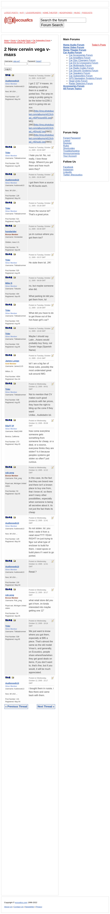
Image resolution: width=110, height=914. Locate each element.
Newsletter (29, 907)
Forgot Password (71, 138)
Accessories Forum (74, 86)
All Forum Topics (72, 88)
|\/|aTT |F (9, 426)
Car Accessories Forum (81, 55)
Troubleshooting (71, 151)
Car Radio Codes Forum (81, 68)
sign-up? (16, 61)
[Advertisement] (29, 804)
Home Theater (50, 13)
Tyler (7, 152)
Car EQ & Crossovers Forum (83, 63)
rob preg (9, 472)
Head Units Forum (78, 81)
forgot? (38, 61)
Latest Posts (11, 13)
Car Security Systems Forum (83, 70)
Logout (66, 140)
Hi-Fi (22, 13)
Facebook (68, 167)
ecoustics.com (21, 902)
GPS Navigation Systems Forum (85, 78)
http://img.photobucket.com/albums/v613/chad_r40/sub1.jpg (41, 138)
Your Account (70, 156)
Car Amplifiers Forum (79, 58)
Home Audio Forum (73, 45)
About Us (8, 907)
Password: (39, 62)
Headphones (65, 13)
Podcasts (87, 13)
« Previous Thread (16, 706)
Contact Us (18, 907)
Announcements (71, 153)
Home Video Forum (73, 47)
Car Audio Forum (72, 52)
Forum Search (52, 25)
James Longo (12, 361)
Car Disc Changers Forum (82, 60)
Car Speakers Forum (79, 73)
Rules (66, 146)
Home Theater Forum (74, 50)
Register (67, 143)
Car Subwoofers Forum (81, 76)
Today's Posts (99, 45)
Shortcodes (69, 148)
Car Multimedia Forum (80, 65)
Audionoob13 (12, 81)
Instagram (68, 169)
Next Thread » (46, 706)
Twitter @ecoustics (72, 175)
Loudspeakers (33, 13)
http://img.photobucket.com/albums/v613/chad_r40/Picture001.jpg (41, 114)
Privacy (39, 907)
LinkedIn (67, 172)
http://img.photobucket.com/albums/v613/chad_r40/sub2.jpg (41, 128)
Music (77, 13)
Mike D (8, 283)
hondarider (10, 231)
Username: (15, 62)
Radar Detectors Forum (81, 83)
